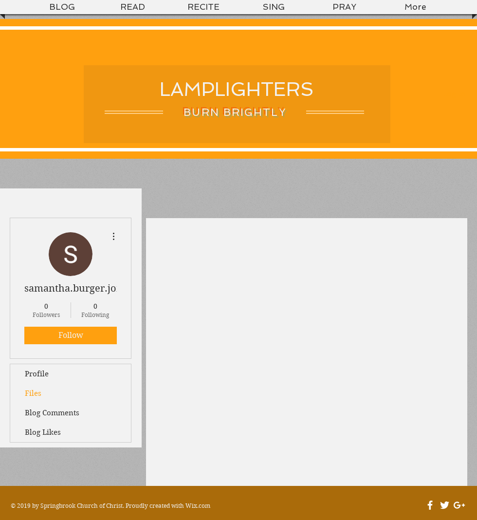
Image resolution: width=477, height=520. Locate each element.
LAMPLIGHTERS (237, 89)
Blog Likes (43, 432)
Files (33, 393)
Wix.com (197, 505)
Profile (37, 374)
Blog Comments (52, 413)
